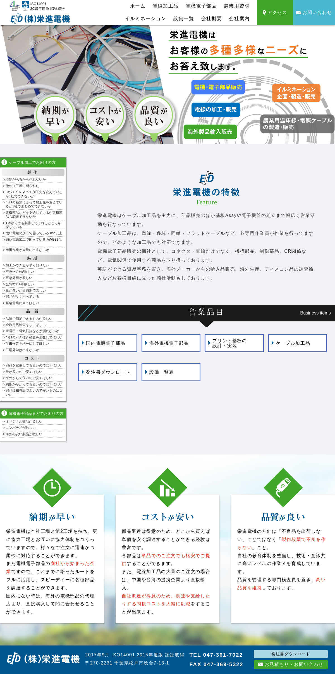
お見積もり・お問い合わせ (291, 664)
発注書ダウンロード (106, 372)
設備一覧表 (159, 372)
